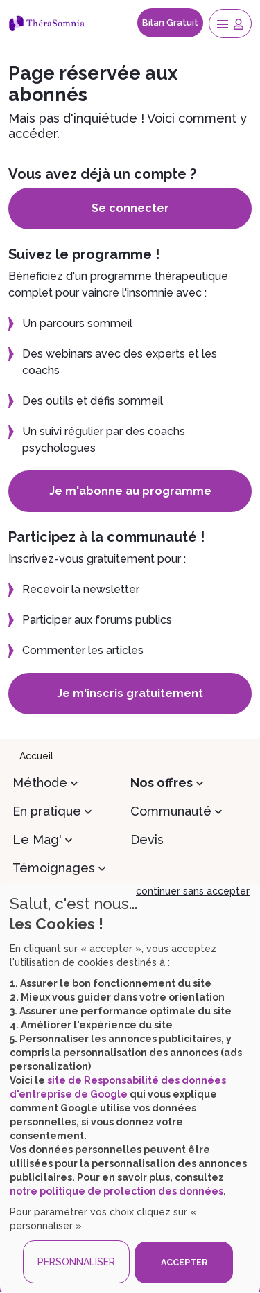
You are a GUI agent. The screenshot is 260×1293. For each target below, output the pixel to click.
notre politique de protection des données (116, 1191)
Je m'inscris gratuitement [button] (130, 693)
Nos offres (161, 782)
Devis (147, 839)
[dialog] (130, 1088)
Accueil (36, 756)
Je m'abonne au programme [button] (130, 491)
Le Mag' (37, 839)
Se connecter (130, 208)
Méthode (39, 782)
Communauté (170, 811)
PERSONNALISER (76, 1261)
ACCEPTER (184, 1262)
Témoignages (53, 868)
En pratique (46, 811)
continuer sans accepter (193, 891)
